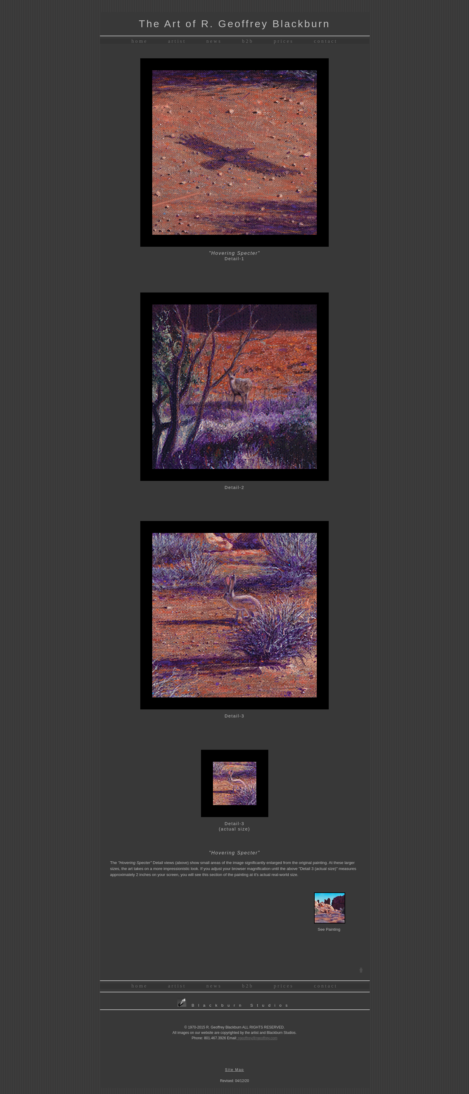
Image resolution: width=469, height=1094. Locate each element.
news (214, 41)
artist (177, 41)
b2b (247, 41)
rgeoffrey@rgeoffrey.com (257, 1038)
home (140, 41)
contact (326, 41)
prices (283, 41)
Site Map (234, 1070)
